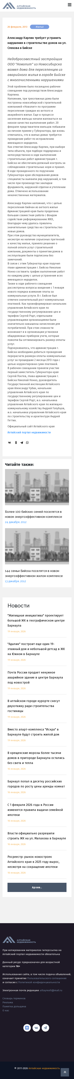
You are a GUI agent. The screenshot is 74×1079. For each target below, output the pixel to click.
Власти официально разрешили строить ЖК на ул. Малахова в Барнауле (37, 840)
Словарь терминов (14, 998)
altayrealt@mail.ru (51, 990)
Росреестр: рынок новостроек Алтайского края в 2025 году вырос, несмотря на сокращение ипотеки (37, 867)
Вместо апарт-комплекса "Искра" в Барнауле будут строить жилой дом (37, 737)
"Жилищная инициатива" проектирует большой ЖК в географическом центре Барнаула (37, 625)
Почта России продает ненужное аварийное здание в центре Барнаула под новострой (37, 682)
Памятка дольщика (14, 1006)
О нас (5, 1010)
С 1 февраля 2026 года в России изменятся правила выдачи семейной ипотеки (37, 815)
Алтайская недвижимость (44, 1068)
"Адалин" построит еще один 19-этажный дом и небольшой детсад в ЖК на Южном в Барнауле (37, 654)
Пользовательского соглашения (46, 978)
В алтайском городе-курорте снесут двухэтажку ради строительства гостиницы (37, 711)
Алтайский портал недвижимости (29, 432)
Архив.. (37, 887)
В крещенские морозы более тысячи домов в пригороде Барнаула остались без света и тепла (37, 763)
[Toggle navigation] (70, 5)
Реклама (7, 1002)
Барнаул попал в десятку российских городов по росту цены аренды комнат (37, 789)
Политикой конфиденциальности (39, 982)
